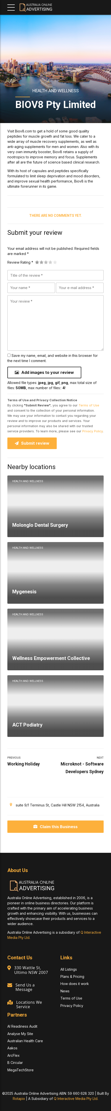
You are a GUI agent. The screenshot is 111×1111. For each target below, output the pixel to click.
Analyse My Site (20, 1034)
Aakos (12, 1048)
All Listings (68, 969)
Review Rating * (20, 262)
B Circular (15, 1063)
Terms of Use (89, 405)
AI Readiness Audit (22, 1026)
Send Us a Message (25, 987)
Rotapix (19, 1098)
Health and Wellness (55, 90)
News (64, 991)
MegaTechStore (20, 1070)
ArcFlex (13, 1055)
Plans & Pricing (72, 977)
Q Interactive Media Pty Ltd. (76, 1098)
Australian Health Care (25, 1041)
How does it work (74, 984)
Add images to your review (47, 372)
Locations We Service (29, 1004)
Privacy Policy (92, 431)
